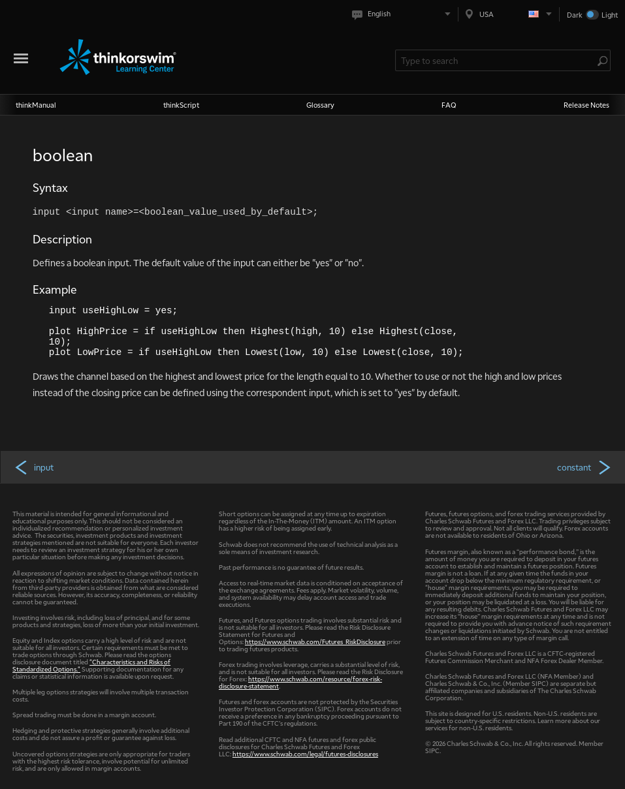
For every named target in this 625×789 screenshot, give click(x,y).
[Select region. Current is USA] (508, 14)
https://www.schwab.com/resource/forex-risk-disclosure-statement (300, 682)
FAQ (449, 105)
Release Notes (586, 105)
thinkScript (181, 105)
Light (609, 15)
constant (585, 466)
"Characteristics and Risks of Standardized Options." (91, 665)
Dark (575, 15)
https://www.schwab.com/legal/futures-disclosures (305, 753)
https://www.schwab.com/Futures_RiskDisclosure (315, 641)
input (34, 466)
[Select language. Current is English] (404, 14)
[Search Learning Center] (496, 60)
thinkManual (36, 105)
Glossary (320, 105)
